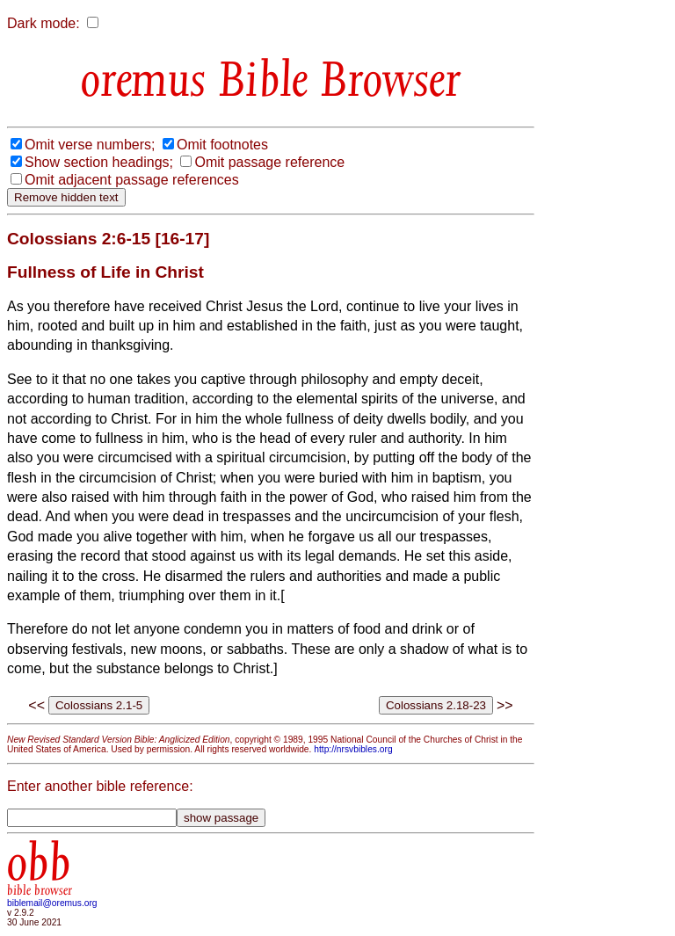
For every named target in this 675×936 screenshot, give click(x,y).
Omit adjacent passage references (132, 179)
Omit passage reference (269, 162)
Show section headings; (99, 162)
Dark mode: (43, 23)
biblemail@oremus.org (52, 903)
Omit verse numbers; (90, 144)
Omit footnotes (222, 144)
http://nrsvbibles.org (353, 749)
